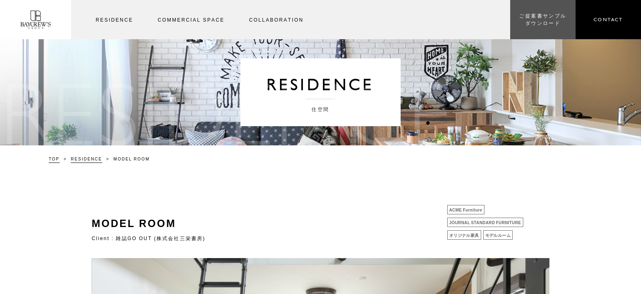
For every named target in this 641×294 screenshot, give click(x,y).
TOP (54, 159)
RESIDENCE (86, 159)
